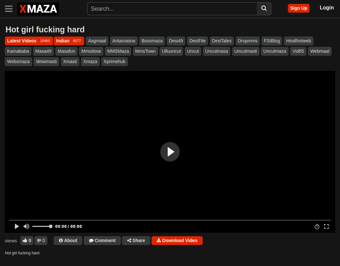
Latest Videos (29, 40)
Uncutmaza (274, 51)
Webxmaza (18, 61)
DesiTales (222, 40)
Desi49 (176, 40)
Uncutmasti (245, 51)
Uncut (193, 51)
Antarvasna (123, 40)
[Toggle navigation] (11, 8)
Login (327, 7)
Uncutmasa (216, 51)
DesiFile (197, 40)
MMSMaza (118, 51)
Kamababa (18, 51)
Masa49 (43, 51)
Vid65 (298, 51)
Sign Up (298, 8)
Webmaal (319, 51)
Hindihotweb (298, 40)
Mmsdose (91, 51)
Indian (69, 40)
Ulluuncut (171, 51)
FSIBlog (272, 40)
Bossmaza (152, 40)
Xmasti (70, 61)
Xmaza (90, 61)
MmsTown (145, 51)
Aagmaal (97, 40)
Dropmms (248, 40)
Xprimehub (115, 61)
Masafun (66, 51)
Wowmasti (46, 61)
